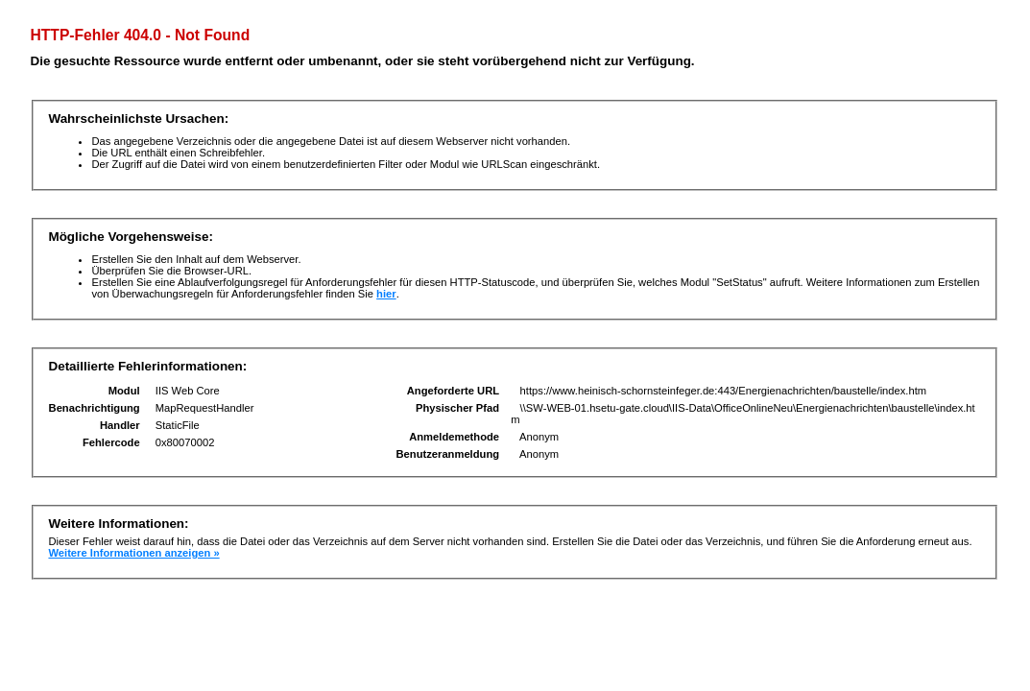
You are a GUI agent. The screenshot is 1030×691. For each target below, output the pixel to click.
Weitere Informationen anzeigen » (133, 553)
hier (386, 293)
